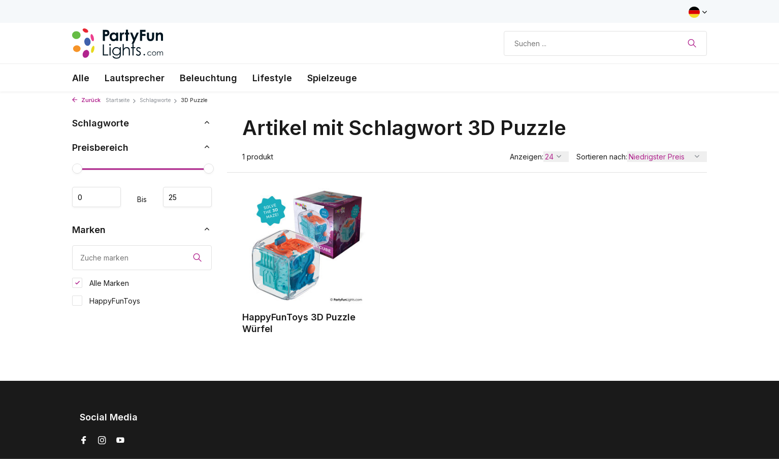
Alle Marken (100, 283)
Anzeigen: (526, 156)
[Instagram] (102, 440)
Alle (80, 78)
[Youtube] (120, 440)
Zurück (86, 100)
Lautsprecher (135, 78)
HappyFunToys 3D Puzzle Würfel (298, 323)
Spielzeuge (332, 78)
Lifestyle (272, 78)
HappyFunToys (106, 301)
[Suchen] (605, 43)
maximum (187, 197)
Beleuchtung (208, 78)
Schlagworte (159, 100)
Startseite (121, 100)
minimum (96, 197)
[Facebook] (84, 440)
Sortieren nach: (601, 156)
